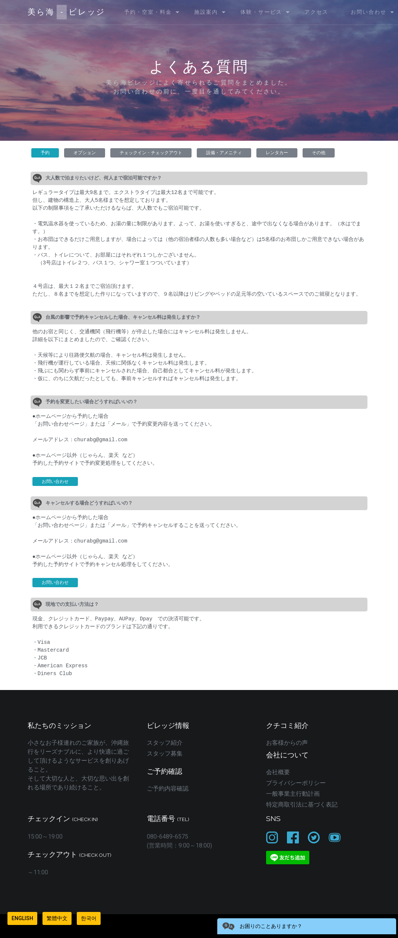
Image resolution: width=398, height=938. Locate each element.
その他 (318, 152)
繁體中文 (57, 918)
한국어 (89, 918)
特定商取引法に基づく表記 (302, 804)
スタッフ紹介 (165, 742)
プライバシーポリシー (296, 782)
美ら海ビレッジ (66, 12)
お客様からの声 (287, 742)
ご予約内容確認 (168, 788)
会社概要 (278, 772)
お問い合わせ (55, 481)
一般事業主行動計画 (293, 793)
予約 (45, 152)
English (22, 918)
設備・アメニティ (224, 152)
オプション (84, 152)
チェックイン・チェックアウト (151, 152)
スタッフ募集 (165, 753)
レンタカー (277, 152)
